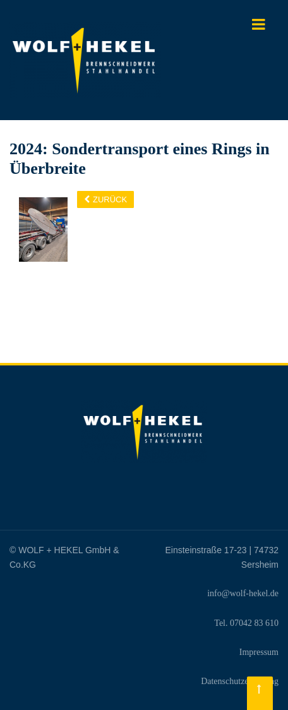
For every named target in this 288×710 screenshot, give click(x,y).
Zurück (110, 199)
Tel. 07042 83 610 (246, 623)
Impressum (259, 652)
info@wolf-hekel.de (243, 593)
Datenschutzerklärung (240, 681)
